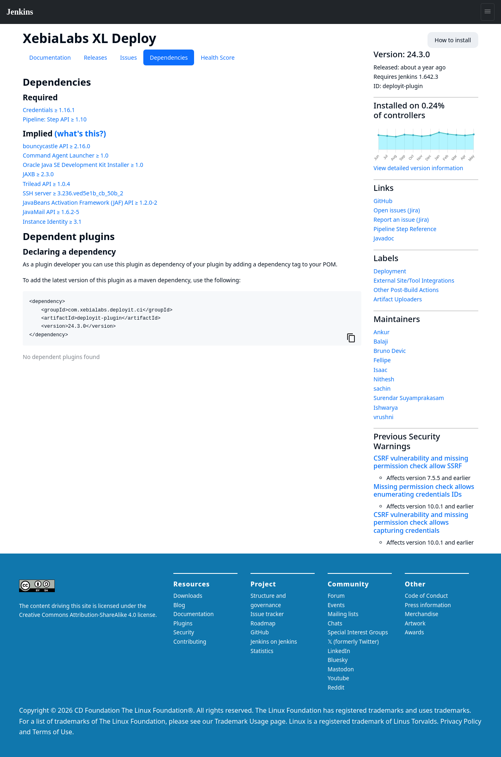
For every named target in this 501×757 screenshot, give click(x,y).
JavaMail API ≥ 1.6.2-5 (51, 212)
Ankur (382, 332)
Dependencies (169, 57)
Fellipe (382, 360)
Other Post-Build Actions (406, 290)
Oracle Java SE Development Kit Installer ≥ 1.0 (83, 165)
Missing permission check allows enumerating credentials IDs (424, 490)
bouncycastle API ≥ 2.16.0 (56, 146)
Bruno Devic (390, 351)
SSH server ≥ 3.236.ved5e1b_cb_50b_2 (73, 193)
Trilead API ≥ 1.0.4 (46, 184)
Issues (128, 57)
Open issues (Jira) (397, 210)
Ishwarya (386, 407)
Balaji (381, 341)
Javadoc (384, 238)
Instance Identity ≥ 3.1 (52, 221)
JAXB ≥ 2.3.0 (38, 174)
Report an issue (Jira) (401, 219)
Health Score (217, 57)
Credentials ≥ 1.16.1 (49, 110)
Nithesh (384, 379)
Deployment (390, 271)
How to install (453, 40)
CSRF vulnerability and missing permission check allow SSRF (421, 462)
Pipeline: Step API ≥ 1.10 (54, 119)
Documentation (50, 57)
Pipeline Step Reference (405, 229)
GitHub (383, 201)
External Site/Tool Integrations (414, 280)
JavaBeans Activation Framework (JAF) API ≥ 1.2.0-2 (90, 202)
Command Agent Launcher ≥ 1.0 (65, 155)
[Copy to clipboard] (351, 337)
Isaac (380, 370)
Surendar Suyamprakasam (409, 398)
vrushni (383, 417)
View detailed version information (418, 168)
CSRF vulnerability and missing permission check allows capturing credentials (421, 522)
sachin (382, 388)
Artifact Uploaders (398, 299)
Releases (95, 57)
